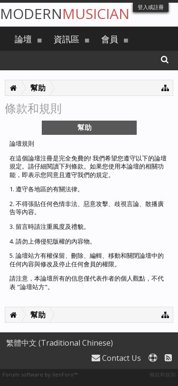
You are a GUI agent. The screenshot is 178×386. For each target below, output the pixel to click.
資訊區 (66, 39)
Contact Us (116, 358)
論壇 (23, 39)
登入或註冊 (151, 6)
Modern (65, 13)
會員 (109, 39)
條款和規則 (163, 374)
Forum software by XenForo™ (39, 374)
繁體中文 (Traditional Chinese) (59, 343)
